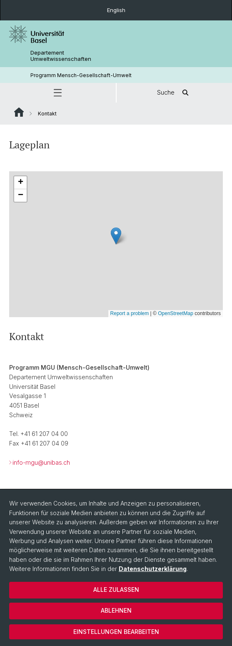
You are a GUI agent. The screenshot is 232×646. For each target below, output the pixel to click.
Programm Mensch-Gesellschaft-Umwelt (81, 75)
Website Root (19, 112)
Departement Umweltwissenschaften (60, 56)
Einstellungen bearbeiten (116, 631)
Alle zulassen (116, 589)
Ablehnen (116, 610)
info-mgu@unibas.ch (41, 462)
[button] (58, 93)
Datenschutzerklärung (153, 568)
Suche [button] (174, 93)
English (116, 10)
